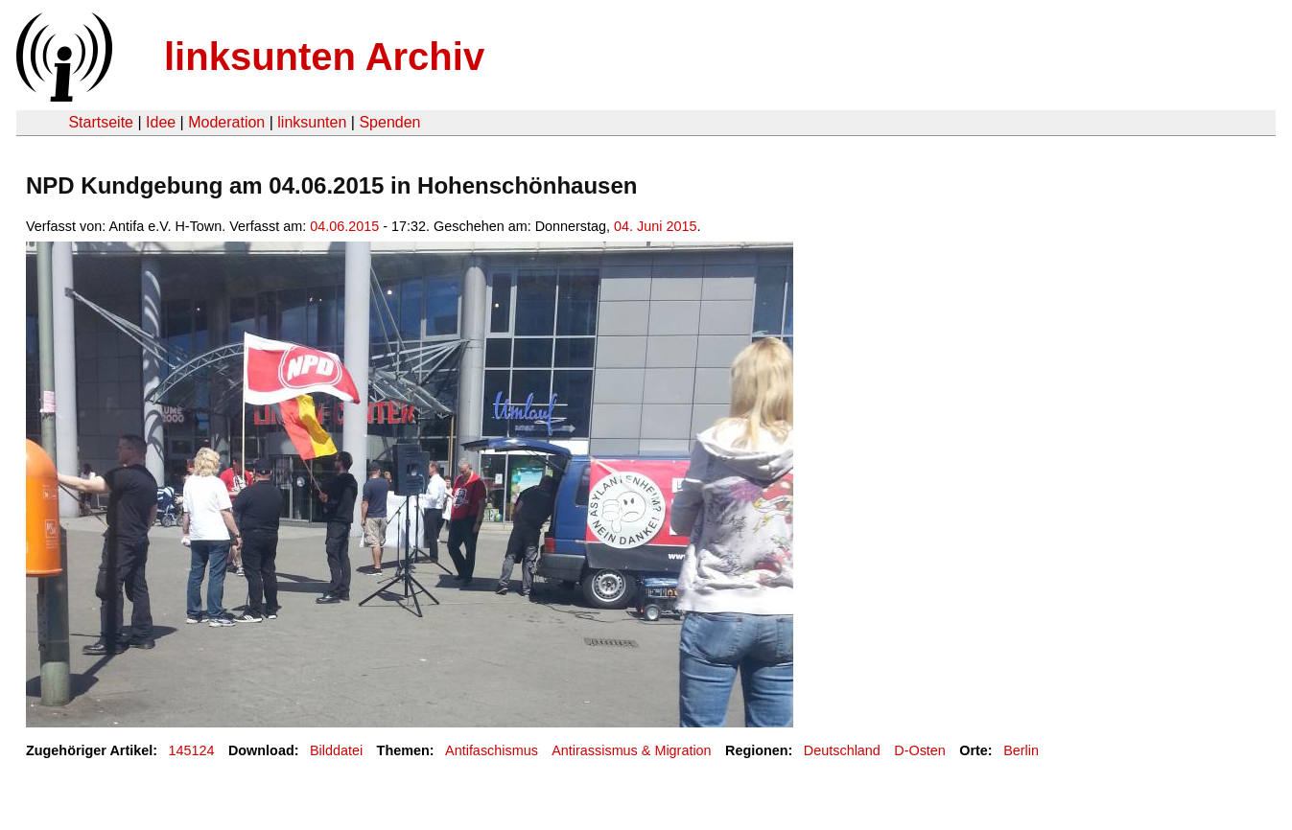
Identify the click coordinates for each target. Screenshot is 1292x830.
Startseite (100, 122)
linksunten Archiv (324, 56)
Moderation (226, 122)
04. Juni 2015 (655, 226)
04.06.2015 (344, 226)
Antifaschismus (491, 750)
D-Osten (920, 750)
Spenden (389, 122)
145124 (192, 750)
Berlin (1021, 750)
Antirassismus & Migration (631, 750)
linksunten (311, 122)
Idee (161, 122)
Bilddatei (336, 750)
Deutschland (842, 750)
